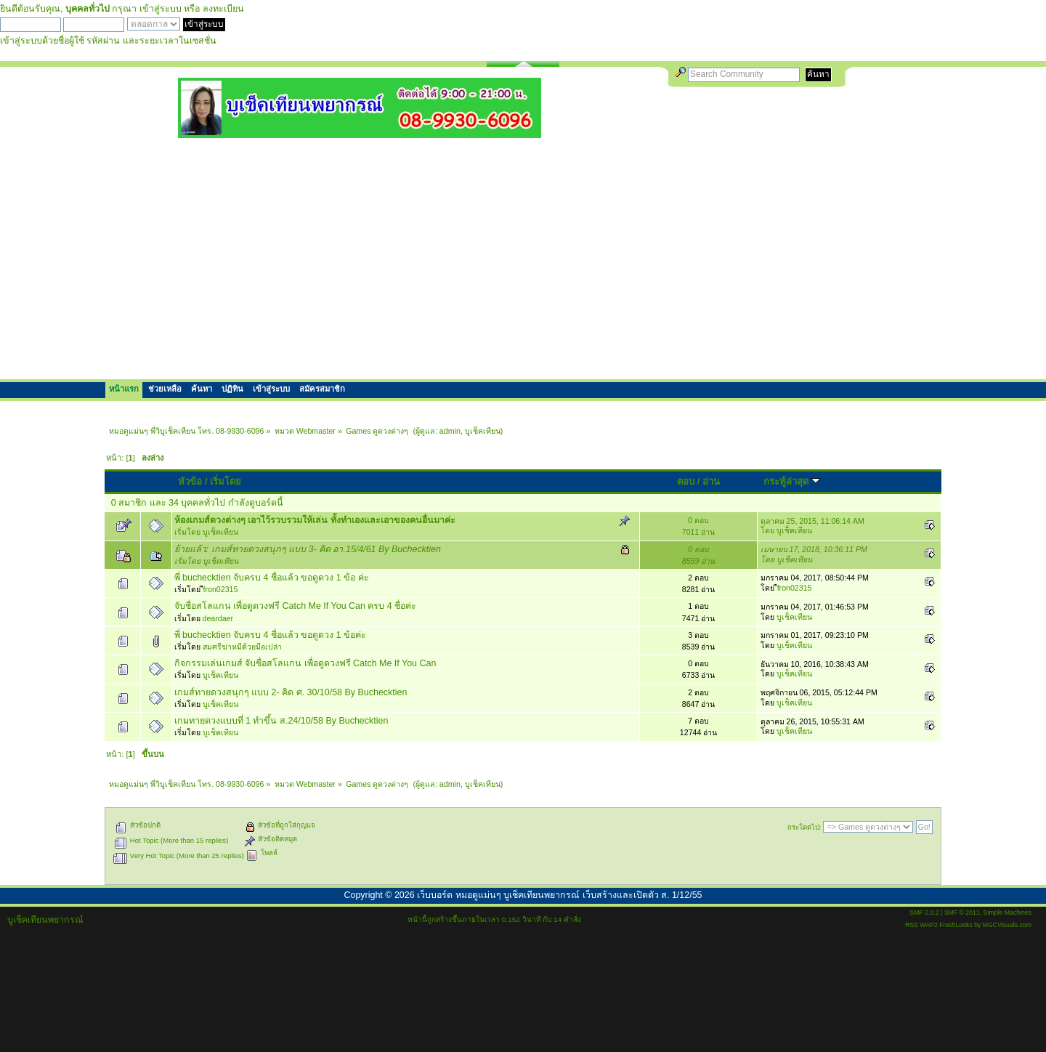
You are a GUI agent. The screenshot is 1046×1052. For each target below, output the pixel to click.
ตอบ (685, 481)
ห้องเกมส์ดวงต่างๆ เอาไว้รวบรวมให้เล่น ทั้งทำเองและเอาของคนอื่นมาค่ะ (314, 520)
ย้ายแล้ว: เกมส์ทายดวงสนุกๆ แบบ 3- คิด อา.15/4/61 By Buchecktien (307, 549)
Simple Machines (1007, 912)
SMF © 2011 (962, 912)
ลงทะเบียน (223, 9)
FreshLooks (956, 924)
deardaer (218, 618)
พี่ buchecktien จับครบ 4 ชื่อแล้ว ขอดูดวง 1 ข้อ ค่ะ (271, 577)
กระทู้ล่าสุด (791, 481)
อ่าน (711, 481)
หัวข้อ (190, 481)
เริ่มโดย (225, 481)
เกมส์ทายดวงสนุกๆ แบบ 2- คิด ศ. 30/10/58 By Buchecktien (291, 692)
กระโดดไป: (804, 827)
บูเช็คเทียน (482, 430)
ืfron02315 (220, 589)
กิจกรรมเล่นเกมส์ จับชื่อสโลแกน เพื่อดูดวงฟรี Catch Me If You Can (305, 663)
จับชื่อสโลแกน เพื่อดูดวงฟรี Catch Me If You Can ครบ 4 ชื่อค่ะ (295, 606)
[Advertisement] (523, 258)
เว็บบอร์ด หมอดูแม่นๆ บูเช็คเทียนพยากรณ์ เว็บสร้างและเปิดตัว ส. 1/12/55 (559, 895)
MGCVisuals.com (1007, 924)
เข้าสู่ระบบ (160, 9)
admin (450, 430)
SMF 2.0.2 (923, 912)
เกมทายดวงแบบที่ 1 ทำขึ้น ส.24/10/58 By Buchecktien (281, 721)
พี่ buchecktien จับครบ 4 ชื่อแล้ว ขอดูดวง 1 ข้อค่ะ (270, 635)
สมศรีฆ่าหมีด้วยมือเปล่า (242, 646)
